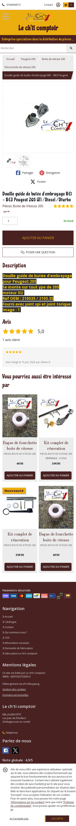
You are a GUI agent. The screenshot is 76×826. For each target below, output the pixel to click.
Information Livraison (15, 643)
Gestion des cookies (14, 689)
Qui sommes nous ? (14, 632)
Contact (48, 4)
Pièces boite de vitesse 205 (19, 67)
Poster (38, 181)
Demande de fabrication (17, 648)
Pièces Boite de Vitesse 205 (22, 206)
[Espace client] (58, 5)
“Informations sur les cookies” (28, 802)
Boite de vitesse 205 (53, 59)
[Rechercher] (71, 48)
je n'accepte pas (19, 818)
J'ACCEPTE (57, 818)
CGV (6, 637)
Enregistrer (50, 172)
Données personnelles (15, 695)
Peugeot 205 (28, 59)
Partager (24, 172)
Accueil (10, 59)
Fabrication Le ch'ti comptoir (19, 653)
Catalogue (9, 622)
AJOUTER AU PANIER (38, 238)
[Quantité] (10, 221)
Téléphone (10, 732)
